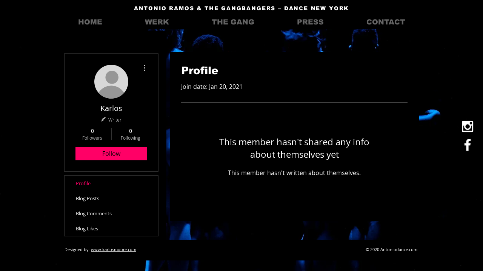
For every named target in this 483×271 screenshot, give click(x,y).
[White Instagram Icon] (467, 126)
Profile (83, 183)
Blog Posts (87, 198)
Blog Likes (87, 228)
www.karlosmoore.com (113, 249)
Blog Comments (94, 213)
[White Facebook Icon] (467, 145)
